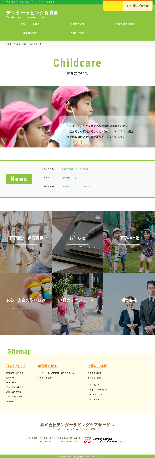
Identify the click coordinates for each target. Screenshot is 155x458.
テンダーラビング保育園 (17, 44)
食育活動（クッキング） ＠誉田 (77, 186)
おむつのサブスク (15, 392)
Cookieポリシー (102, 394)
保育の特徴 (11, 382)
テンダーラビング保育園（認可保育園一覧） (61, 373)
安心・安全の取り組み (17, 387)
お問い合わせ (100, 385)
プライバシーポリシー (105, 390)
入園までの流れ (102, 373)
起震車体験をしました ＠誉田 (76, 169)
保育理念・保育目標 (16, 373)
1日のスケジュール (15, 397)
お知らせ (10, 378)
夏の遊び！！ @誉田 (72, 178)
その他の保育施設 (48, 378)
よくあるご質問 (102, 378)
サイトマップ (100, 399)
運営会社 (10, 401)
